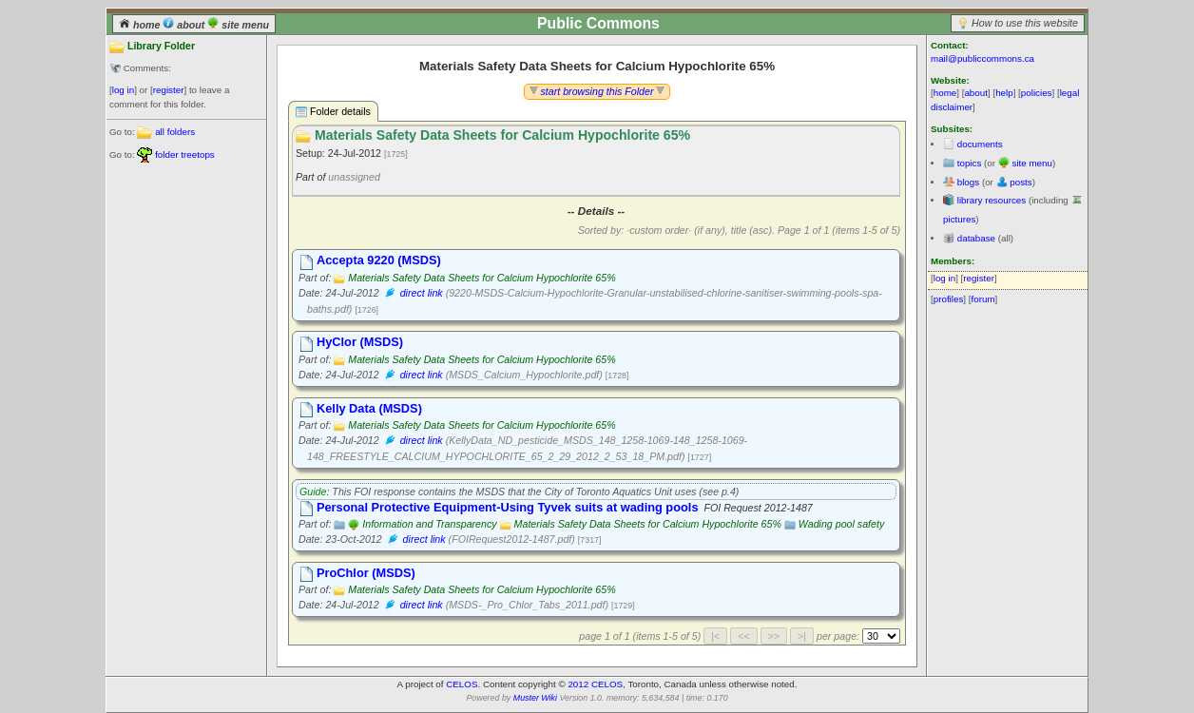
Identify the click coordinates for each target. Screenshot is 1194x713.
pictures (959, 219)
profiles (949, 299)
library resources (991, 200)
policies (1036, 92)
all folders (175, 131)
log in (123, 90)
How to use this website (1025, 23)
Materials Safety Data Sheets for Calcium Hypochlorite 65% (481, 277)
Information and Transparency (429, 524)
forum (983, 299)
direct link (421, 293)
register (168, 90)
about (185, 24)
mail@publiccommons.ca (982, 58)
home (141, 24)
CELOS (461, 684)
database (976, 238)
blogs (968, 182)
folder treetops (185, 154)
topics (969, 163)
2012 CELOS (595, 684)
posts (1020, 182)
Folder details (333, 112)
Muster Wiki (535, 698)
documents (980, 144)
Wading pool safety (841, 524)
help (1004, 92)
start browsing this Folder (597, 91)
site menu (238, 24)
